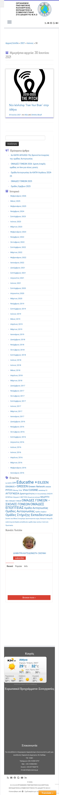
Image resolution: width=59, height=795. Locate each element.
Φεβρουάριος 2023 (18, 232)
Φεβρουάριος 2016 (18, 468)
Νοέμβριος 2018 (17, 345)
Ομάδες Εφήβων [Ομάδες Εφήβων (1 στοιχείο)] (40, 512)
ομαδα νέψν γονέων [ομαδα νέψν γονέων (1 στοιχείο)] (35, 522)
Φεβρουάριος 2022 (18, 257)
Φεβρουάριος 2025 (18, 206)
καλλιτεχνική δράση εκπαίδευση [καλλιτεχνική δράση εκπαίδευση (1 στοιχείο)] (17, 522)
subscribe (19, 558)
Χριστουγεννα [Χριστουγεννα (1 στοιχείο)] (30, 519)
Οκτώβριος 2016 (17, 432)
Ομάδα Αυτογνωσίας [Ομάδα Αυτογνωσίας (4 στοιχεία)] (36, 507)
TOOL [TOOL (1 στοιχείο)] (20, 490)
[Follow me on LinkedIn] (26, 777)
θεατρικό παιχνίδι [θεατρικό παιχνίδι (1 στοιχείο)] (46, 519)
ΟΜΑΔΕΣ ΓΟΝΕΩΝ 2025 (21, 181)
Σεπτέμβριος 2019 (18, 309)
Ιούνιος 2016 (15, 452)
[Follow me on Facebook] (51, 23)
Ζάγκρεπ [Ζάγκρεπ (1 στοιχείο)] (16, 497)
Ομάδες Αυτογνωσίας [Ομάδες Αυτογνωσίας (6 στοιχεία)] (20, 511)
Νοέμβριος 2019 (17, 304)
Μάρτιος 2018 (16, 380)
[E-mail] (48, 23)
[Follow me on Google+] (54, 23)
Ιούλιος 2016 (15, 447)
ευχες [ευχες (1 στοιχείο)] (38, 519)
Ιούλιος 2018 (15, 360)
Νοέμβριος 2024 (17, 211)
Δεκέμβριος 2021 (17, 268)
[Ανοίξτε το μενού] (9, 22)
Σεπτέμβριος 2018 (18, 355)
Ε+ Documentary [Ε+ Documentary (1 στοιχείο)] (40, 494)
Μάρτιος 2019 (16, 329)
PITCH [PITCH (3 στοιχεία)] (9, 490)
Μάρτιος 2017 (16, 411)
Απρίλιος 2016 (16, 457)
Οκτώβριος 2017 (17, 396)
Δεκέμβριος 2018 (17, 339)
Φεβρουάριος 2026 (18, 196)
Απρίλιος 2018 (16, 375)
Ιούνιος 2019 (15, 314)
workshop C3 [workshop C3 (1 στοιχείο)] (42, 490)
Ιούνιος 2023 (15, 222)
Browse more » (29, 597)
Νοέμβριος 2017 (17, 391)
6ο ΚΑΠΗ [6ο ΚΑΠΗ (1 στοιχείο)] (9, 483)
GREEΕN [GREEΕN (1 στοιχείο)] (48, 487)
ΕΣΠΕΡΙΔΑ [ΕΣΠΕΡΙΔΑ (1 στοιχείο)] (9, 497)
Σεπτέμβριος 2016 (18, 437)
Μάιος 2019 (15, 319)
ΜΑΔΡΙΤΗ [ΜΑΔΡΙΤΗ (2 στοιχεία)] (44, 497)
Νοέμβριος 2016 (17, 427)
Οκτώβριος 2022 (17, 242)
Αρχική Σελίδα (12, 43)
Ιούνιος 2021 (15, 283)
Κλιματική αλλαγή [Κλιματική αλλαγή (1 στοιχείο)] (34, 497)
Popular (18, 566)
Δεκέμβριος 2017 (17, 386)
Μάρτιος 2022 (16, 252)
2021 (23, 43)
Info (25, 566)
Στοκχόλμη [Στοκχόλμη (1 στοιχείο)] (21, 519)
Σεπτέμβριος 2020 (18, 288)
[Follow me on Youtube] (57, 23)
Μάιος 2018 (15, 370)
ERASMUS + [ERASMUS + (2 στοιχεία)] (11, 486)
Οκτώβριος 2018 (17, 350)
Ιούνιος (30, 43)
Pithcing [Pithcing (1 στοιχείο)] (15, 490)
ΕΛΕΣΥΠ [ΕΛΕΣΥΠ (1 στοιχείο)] (49, 494)
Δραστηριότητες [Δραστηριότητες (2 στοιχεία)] (27, 493)
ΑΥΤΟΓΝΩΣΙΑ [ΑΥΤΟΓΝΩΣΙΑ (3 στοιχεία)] (12, 493)
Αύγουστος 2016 (17, 442)
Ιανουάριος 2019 (17, 334)
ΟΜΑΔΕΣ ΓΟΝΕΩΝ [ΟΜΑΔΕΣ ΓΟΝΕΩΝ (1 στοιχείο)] (15, 501)
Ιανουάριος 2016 (17, 473)
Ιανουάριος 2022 (17, 263)
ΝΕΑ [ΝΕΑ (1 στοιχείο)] (7, 501)
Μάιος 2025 (15, 201)
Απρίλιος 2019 (16, 324)
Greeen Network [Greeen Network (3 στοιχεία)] (36, 486)
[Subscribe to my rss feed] (46, 23)
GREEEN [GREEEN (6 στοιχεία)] (22, 486)
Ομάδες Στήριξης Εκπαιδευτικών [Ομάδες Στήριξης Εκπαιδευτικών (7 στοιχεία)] (29, 515)
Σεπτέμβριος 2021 (18, 273)
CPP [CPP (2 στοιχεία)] (14, 483)
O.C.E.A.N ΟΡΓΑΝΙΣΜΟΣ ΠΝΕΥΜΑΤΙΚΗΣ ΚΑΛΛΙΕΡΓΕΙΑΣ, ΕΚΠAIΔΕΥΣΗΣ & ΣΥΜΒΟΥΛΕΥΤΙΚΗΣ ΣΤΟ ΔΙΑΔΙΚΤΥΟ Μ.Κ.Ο (29, 786)
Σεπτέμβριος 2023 (18, 216)
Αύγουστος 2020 (17, 293)
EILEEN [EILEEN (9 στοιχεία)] (43, 482)
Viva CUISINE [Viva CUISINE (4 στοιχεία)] (30, 489)
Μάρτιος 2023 (16, 227)
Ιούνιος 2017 (15, 406)
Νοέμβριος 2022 (17, 237)
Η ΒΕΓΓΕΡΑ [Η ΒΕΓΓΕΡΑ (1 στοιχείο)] (23, 497)
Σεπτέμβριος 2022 (18, 247)
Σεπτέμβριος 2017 (18, 401)
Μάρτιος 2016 (16, 463)
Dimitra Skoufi (37, 115)
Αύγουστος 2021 (17, 278)
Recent (10, 566)
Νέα (26, 115)
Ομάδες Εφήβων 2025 (21, 186)
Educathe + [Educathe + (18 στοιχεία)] (26, 482)
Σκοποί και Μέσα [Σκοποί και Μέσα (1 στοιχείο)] (11, 519)
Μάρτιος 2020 (16, 298)
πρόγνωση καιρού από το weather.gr (25, 684)
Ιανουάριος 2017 (17, 416)
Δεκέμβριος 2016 (17, 422)
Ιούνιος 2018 (15, 365)
